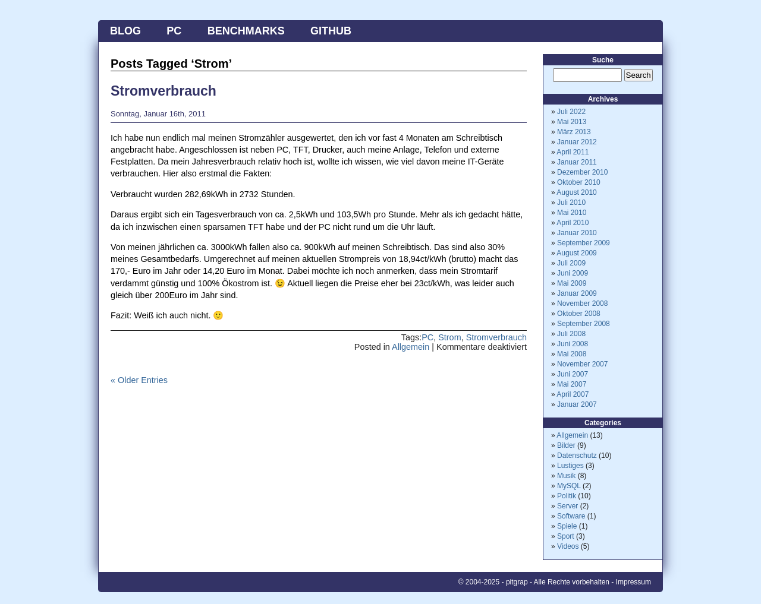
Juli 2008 (571, 334)
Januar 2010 (577, 233)
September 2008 (583, 324)
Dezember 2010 (582, 172)
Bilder (566, 445)
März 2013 (574, 132)
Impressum (633, 582)
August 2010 (576, 192)
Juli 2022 (571, 111)
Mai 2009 (571, 283)
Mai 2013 (571, 122)
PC (173, 31)
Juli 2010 (571, 202)
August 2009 (576, 253)
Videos (567, 546)
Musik (566, 476)
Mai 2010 (571, 212)
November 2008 (582, 303)
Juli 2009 (571, 263)
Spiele (567, 526)
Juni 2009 (572, 273)
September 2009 (583, 243)
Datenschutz (577, 455)
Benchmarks (246, 31)
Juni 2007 (572, 374)
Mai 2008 (571, 354)
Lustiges (570, 465)
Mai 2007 (571, 384)
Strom (449, 337)
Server (567, 506)
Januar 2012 (577, 142)
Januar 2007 (577, 404)
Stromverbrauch (163, 91)
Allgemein (410, 347)
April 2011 (572, 152)
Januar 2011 (577, 162)
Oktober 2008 (578, 313)
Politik (566, 496)
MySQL (569, 486)
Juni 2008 (572, 344)
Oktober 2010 (578, 182)
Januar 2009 (577, 293)
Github (330, 31)
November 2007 (582, 364)
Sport (565, 536)
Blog (125, 31)
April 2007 (572, 394)
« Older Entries (139, 380)
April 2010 (572, 223)
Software (571, 516)
